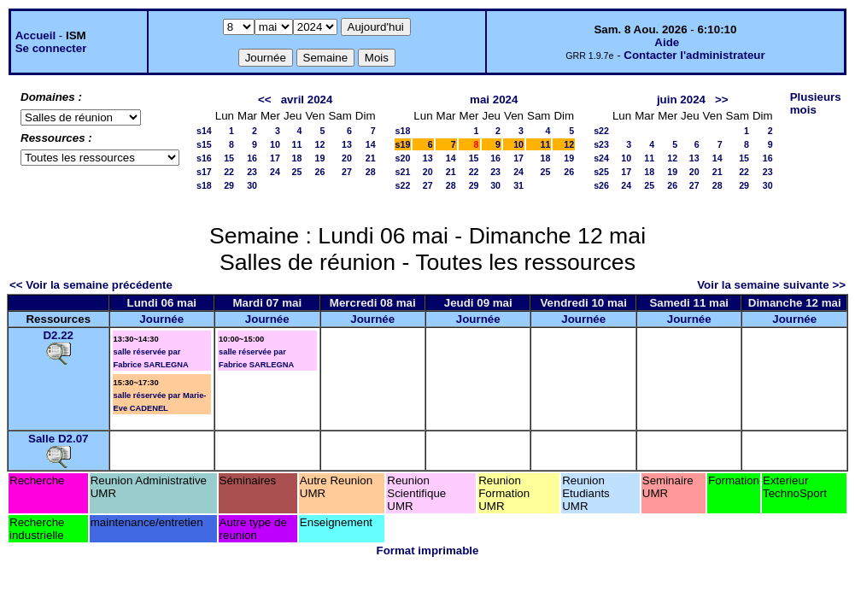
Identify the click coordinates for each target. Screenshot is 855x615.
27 (347, 172)
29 (229, 185)
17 (275, 158)
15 (229, 158)
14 (371, 144)
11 (297, 144)
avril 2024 (307, 99)
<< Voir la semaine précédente (91, 284)
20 (347, 158)
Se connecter (51, 48)
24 (275, 172)
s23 (601, 144)
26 (320, 172)
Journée (161, 319)
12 (320, 144)
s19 (403, 144)
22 (229, 172)
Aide (666, 42)
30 (252, 185)
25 (297, 172)
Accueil (35, 35)
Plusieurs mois (815, 103)
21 (371, 158)
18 (297, 158)
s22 (403, 185)
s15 (204, 144)
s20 (403, 158)
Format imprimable (428, 550)
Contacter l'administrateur (694, 55)
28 (371, 172)
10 (275, 144)
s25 (601, 172)
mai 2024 (494, 99)
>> (722, 99)
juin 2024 (681, 99)
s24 (601, 158)
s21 (403, 172)
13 (347, 144)
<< (265, 99)
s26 (601, 185)
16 (252, 158)
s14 (204, 131)
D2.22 (58, 335)
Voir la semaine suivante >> (771, 284)
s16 (204, 158)
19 (320, 158)
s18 (204, 185)
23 (252, 172)
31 (518, 185)
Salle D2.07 (58, 438)
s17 (204, 172)
